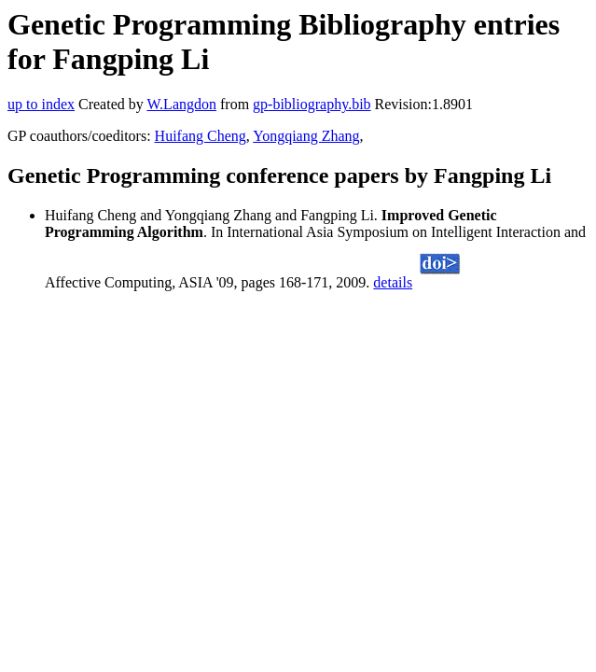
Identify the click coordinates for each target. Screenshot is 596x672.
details (392, 282)
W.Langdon (181, 104)
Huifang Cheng (200, 136)
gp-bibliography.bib (312, 104)
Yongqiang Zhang (306, 136)
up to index (41, 104)
